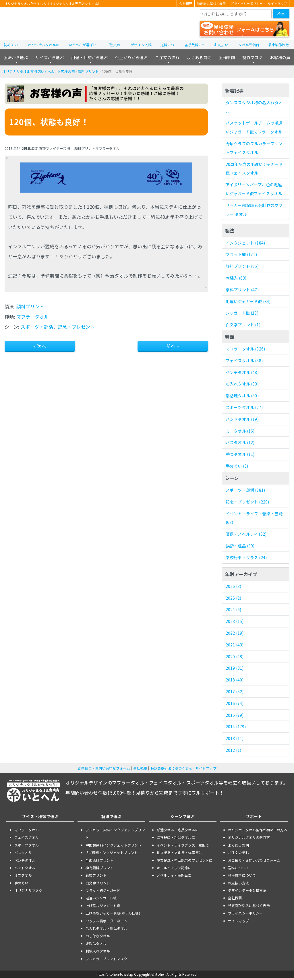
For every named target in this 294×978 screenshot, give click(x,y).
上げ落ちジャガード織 (103, 905)
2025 (233, 598)
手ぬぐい (237, 466)
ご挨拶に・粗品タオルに (176, 837)
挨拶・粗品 (240, 546)
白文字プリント (243, 325)
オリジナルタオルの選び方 (249, 837)
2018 (234, 680)
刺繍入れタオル (98, 950)
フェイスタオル (244, 360)
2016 (234, 703)
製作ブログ (252, 57)
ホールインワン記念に (174, 867)
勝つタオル (240, 454)
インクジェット (245, 243)
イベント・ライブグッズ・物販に (183, 845)
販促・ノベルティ (246, 534)
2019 (234, 668)
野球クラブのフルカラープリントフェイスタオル (254, 148)
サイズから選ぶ (49, 57)
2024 (233, 609)
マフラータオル (32, 316)
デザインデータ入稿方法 (247, 890)
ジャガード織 (242, 313)
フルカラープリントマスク (106, 958)
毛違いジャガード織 (248, 301)
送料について (238, 867)
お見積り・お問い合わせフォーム (104, 768)
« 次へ (39, 345)
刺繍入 (236, 278)
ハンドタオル (242, 419)
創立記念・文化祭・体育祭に (179, 852)
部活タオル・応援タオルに (178, 829)
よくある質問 (199, 57)
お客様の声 (280, 57)
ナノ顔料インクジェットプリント (112, 852)
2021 (234, 645)
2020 (234, 656)
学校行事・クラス (246, 557)
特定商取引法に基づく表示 (171, 768)
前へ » (172, 345)
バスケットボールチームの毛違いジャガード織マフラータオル (254, 127)
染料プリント (242, 290)
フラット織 (241, 254)
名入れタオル (242, 384)
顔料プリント (88, 71)
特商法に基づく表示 (211, 3)
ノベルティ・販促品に (174, 875)
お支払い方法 (238, 882)
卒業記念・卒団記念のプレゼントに (185, 860)
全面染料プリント (99, 860)
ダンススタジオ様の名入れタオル (254, 107)
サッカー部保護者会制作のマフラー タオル (254, 209)
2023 (234, 621)
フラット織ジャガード (103, 890)
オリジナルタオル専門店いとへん (28, 71)
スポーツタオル (244, 407)
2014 (236, 726)
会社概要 (185, 3)
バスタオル (240, 442)
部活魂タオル (242, 395)
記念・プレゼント (76, 326)
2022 (234, 633)
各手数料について (242, 875)
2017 (234, 691)
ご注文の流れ (167, 57)
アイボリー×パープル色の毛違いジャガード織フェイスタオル (254, 189)
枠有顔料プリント (99, 867)
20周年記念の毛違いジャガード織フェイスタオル (254, 168)
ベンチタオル (242, 372)
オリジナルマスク (28, 890)
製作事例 (227, 57)
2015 (234, 715)
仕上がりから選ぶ (131, 57)
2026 (233, 586)
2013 (234, 738)
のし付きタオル (98, 935)
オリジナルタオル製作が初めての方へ (257, 829)
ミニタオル (240, 431)
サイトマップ (277, 3)
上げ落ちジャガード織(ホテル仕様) (113, 913)
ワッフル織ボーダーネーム (106, 920)
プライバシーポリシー (247, 3)
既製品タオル (96, 943)
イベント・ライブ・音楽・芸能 (254, 518)
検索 (281, 13)
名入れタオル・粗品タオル (106, 928)
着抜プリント (96, 875)
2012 (233, 750)
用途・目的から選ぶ (89, 57)
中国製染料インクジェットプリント (114, 845)
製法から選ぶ (16, 57)
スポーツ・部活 (37, 326)
